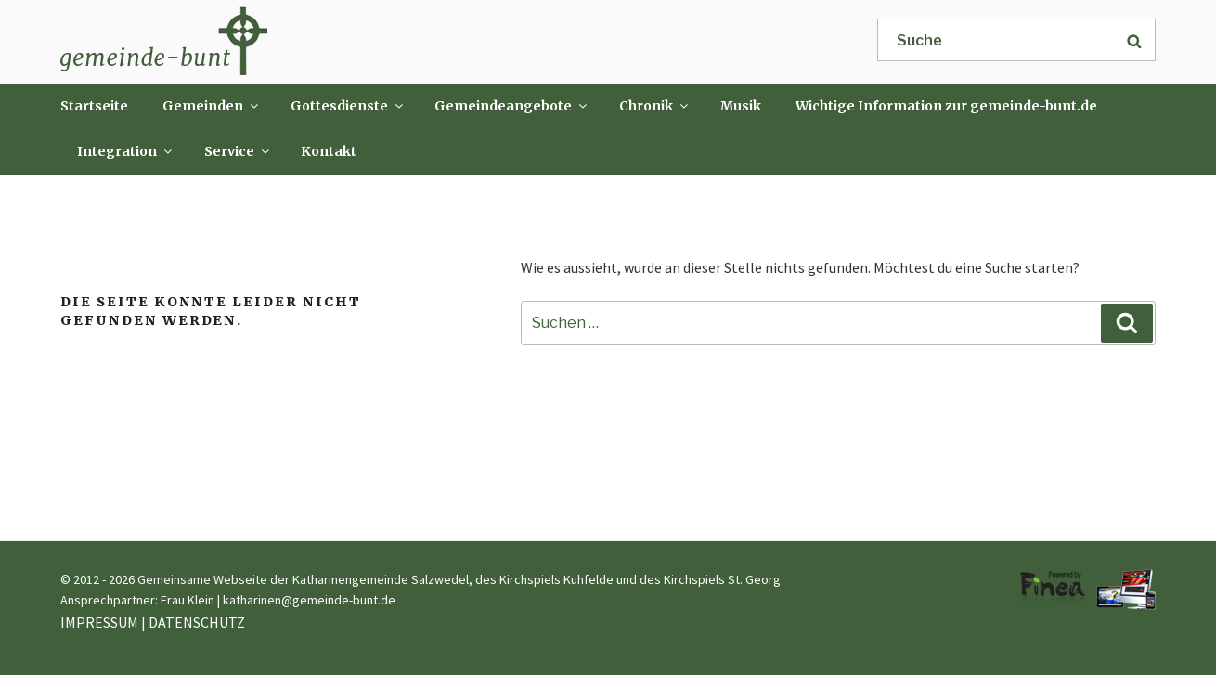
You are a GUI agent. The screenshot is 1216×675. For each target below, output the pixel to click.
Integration (126, 151)
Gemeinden (211, 105)
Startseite (94, 105)
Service (238, 151)
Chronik (655, 105)
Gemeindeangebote (511, 105)
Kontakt (328, 151)
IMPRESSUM (99, 622)
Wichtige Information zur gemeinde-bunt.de (946, 105)
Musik (740, 105)
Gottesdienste (348, 105)
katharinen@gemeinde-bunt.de (309, 599)
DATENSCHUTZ (197, 622)
